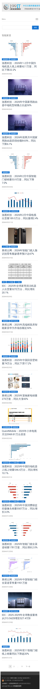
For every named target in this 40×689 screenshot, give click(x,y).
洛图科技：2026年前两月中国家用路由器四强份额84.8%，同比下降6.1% (19, 141)
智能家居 (6, 59)
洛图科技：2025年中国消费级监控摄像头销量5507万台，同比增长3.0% (19, 508)
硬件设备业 (14, 321)
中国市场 (6, 392)
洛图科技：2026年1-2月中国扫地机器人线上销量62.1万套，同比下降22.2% (19, 66)
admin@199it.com (7, 686)
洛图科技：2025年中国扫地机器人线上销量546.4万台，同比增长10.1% (20, 470)
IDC (4, 282)
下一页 (28, 666)
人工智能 (6, 246)
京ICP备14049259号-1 (23, 678)
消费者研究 (14, 211)
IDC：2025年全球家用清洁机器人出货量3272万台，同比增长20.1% (19, 289)
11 (22, 666)
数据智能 (6, 540)
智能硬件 (14, 59)
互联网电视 (6, 427)
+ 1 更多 (18, 282)
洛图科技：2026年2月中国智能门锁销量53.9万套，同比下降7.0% (19, 179)
